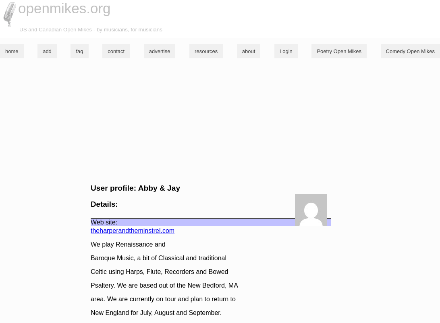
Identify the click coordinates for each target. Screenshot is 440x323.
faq (79, 51)
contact (116, 51)
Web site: (104, 222)
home (12, 51)
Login (286, 51)
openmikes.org (64, 8)
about (248, 51)
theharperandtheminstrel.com (132, 230)
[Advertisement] (220, 121)
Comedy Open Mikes (410, 51)
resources (206, 51)
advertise (159, 51)
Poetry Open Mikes (339, 51)
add (47, 51)
